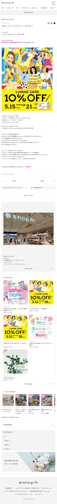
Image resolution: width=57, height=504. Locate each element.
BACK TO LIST (28, 195)
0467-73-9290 (8, 262)
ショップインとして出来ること (24, 488)
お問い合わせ (35, 488)
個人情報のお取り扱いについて (38, 491)
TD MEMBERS (43, 8)
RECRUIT (52, 8)
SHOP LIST (10, 8)
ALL (4, 436)
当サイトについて (47, 488)
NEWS (3, 8)
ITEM (17, 8)
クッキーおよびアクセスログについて (14, 491)
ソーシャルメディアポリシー (22, 494)
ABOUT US (34, 8)
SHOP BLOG (25, 8)
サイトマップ (38, 494)
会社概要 (7, 488)
